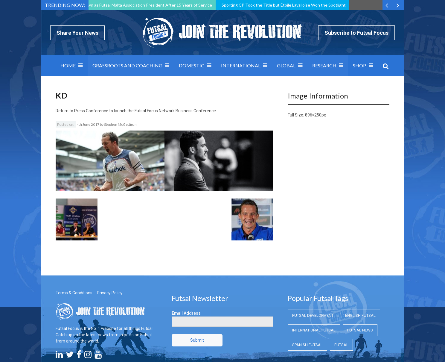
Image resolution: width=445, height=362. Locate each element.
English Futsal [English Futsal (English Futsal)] (360, 282)
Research (324, 65)
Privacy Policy (110, 259)
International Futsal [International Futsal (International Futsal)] (314, 296)
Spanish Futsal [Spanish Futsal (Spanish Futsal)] (307, 311)
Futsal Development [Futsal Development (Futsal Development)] (312, 282)
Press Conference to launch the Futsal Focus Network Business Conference (145, 110)
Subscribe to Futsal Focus (356, 33)
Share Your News (77, 33)
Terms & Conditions (74, 259)
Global (286, 65)
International (240, 65)
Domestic (191, 65)
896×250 (313, 115)
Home (68, 65)
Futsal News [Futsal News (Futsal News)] (360, 296)
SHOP (359, 65)
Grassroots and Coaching (127, 65)
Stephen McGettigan (120, 124)
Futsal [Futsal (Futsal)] (341, 311)
